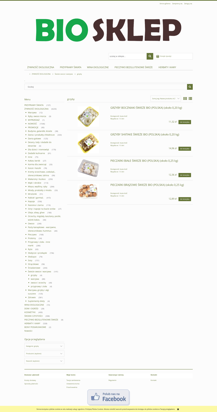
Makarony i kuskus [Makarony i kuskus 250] (37, 179)
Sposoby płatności (31, 384)
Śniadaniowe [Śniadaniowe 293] (34, 267)
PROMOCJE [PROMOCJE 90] (33, 127)
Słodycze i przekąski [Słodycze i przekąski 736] (37, 253)
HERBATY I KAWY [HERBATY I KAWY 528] (32, 323)
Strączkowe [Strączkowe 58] (33, 264)
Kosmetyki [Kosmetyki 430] (30, 312)
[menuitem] (40, 67)
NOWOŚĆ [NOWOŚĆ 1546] (32, 123)
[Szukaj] (190, 87)
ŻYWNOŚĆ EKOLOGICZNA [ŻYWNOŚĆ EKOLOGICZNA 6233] (36, 108)
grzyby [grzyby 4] (34, 275)
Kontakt (154, 380)
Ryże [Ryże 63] (30, 249)
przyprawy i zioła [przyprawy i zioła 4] (39, 286)
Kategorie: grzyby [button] (32, 346)
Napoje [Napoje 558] (31, 201)
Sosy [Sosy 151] (30, 260)
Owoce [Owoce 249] (31, 223)
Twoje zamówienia (73, 380)
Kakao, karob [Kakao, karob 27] (34, 160)
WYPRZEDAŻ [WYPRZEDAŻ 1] (34, 120)
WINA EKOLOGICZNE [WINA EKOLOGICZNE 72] (34, 304)
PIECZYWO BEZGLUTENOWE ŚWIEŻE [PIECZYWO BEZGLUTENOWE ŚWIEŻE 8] (41, 319)
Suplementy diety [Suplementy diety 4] (36, 301)
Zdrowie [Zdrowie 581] (32, 297)
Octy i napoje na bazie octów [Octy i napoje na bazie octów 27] (41, 208)
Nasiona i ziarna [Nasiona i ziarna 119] (36, 205)
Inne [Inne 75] (30, 157)
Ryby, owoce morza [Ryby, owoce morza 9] (37, 116)
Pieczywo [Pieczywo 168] (32, 234)
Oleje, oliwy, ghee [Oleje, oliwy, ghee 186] (36, 212)
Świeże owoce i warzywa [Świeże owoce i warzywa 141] (39, 271)
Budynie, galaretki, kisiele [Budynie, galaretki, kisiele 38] (40, 131)
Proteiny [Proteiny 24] (32, 238)
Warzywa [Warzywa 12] (32, 112)
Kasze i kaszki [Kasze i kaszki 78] (34, 168)
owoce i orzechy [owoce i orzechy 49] (38, 282)
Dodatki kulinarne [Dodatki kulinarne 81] (36, 153)
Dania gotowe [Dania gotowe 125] (34, 138)
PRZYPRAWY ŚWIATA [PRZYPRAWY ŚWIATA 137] (34, 105)
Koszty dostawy (30, 380)
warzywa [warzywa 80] (35, 279)
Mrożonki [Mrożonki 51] (32, 194)
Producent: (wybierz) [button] (33, 353)
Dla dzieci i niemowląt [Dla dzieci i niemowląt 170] (38, 149)
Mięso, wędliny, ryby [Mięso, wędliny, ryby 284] (37, 186)
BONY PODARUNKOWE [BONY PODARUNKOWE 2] (35, 327)
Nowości (28, 330)
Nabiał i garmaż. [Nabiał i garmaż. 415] (36, 197)
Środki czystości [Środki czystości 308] (33, 316)
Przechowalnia (71, 387)
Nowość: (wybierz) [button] (32, 361)
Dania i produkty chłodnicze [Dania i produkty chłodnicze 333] (41, 134)
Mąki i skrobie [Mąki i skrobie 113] (34, 182)
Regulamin (112, 380)
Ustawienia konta (72, 384)
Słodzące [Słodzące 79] (32, 256)
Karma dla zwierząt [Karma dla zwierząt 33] (37, 164)
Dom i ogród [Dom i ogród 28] (31, 308)
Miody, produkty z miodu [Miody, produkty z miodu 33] (40, 190)
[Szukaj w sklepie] (106, 87)
